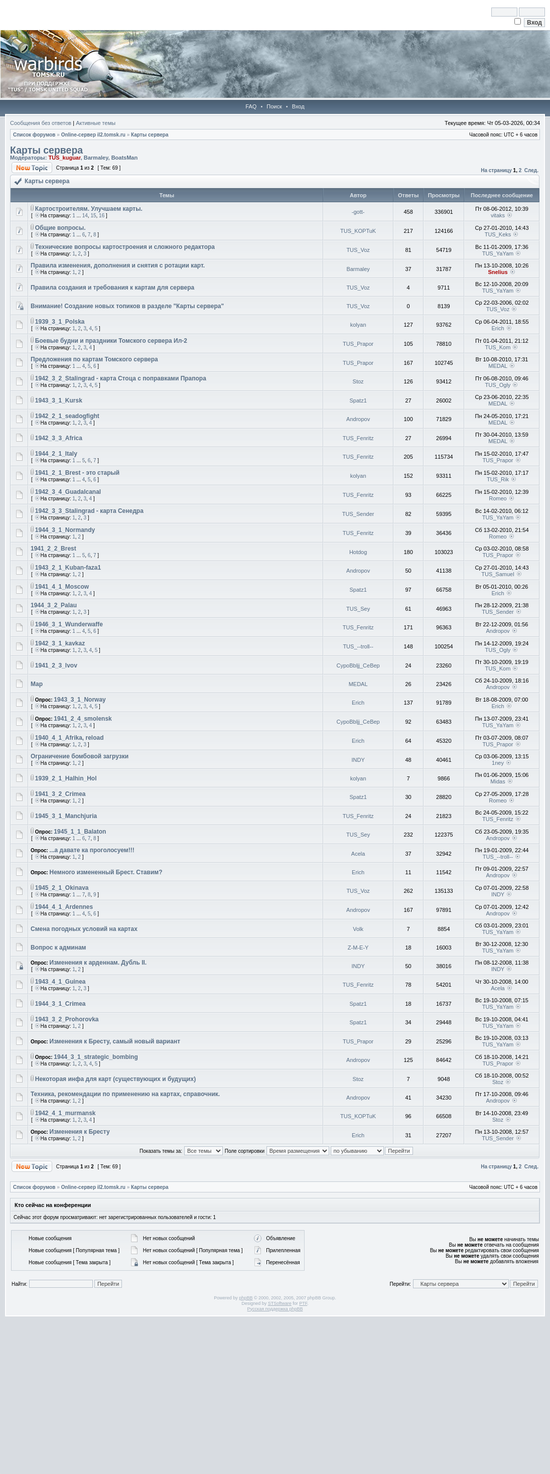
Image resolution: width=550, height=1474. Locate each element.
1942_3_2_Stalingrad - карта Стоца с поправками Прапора (120, 378)
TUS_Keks (498, 234)
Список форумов (34, 135)
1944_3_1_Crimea (60, 1003)
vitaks (498, 215)
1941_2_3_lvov (56, 665)
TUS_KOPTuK (358, 231)
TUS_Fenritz (358, 438)
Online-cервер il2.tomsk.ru (93, 135)
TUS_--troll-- (358, 646)
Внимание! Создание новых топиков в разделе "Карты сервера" (127, 306)
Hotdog (358, 552)
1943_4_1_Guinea (60, 981)
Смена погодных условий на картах (84, 928)
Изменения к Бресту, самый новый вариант (115, 1041)
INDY (357, 760)
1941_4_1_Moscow (62, 586)
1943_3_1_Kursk (58, 400)
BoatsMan (124, 158)
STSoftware (280, 1303)
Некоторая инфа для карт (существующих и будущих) (115, 1079)
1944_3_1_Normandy (65, 529)
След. (531, 170)
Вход (298, 106)
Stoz (358, 381)
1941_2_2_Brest (53, 548)
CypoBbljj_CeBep (358, 665)
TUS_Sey (358, 609)
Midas (497, 781)
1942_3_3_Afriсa (58, 438)
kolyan (358, 325)
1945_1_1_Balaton (80, 831)
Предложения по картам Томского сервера (94, 359)
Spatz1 (358, 400)
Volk (358, 929)
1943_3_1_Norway (79, 699)
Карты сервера (149, 135)
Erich (497, 328)
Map (37, 684)
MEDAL (497, 366)
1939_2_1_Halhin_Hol (66, 778)
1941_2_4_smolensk (82, 718)
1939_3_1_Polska (60, 321)
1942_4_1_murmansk (65, 1113)
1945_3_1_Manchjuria (66, 816)
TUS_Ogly (498, 385)
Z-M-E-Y (358, 948)
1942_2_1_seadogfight (67, 416)
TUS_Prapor (358, 344)
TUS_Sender (358, 514)
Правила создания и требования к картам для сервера (112, 287)
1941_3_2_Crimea (60, 793)
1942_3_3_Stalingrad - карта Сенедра (89, 510)
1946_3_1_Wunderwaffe (69, 624)
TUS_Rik (498, 479)
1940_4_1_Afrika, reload (69, 737)
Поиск (274, 106)
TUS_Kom (498, 347)
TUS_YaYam (498, 253)
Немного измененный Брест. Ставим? (106, 872)
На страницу (496, 170)
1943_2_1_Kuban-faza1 (68, 567)
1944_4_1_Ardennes (64, 906)
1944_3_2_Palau (54, 605)
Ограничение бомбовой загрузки (79, 756)
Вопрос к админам (58, 947)
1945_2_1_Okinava (62, 887)
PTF (303, 1303)
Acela (358, 854)
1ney (498, 763)
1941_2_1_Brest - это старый (77, 472)
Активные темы (95, 123)
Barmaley (96, 158)
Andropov (358, 419)
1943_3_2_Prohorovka (67, 1019)
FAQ (250, 106)
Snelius (497, 272)
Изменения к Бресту (80, 1131)
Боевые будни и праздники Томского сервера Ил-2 (111, 340)
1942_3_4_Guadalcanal (68, 491)
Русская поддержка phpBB (275, 1308)
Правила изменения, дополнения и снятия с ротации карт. (118, 265)
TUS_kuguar (64, 158)
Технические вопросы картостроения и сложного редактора (125, 246)
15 (93, 215)
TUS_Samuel (497, 574)
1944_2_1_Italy (56, 453)
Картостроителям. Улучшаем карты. (89, 208)
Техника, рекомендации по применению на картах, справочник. (125, 1094)
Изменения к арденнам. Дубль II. (98, 962)
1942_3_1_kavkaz (60, 643)
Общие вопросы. (60, 227)
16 (101, 215)
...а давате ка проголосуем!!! (92, 850)
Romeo (497, 498)
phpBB (245, 1297)
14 (85, 215)
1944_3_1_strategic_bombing (96, 1056)
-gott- (358, 212)
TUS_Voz (357, 250)
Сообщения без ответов (40, 123)
